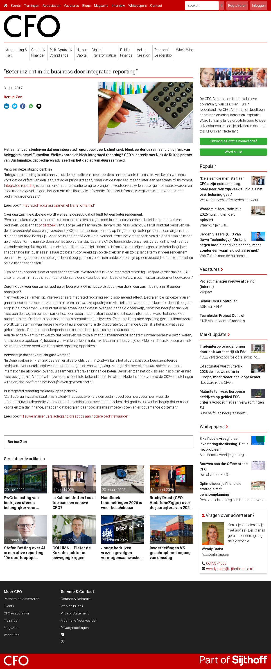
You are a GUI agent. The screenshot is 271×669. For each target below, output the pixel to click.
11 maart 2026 (16, 540)
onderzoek (47, 225)
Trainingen (31, 6)
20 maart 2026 (113, 490)
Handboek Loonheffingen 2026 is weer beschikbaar (121, 502)
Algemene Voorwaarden (79, 621)
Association (51, 6)
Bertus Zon (13, 97)
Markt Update (213, 334)
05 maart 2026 (65, 540)
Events (16, 6)
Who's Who (184, 50)
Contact (156, 6)
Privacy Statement (75, 613)
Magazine (101, 6)
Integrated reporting (19, 185)
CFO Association (16, 613)
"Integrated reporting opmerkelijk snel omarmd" (57, 205)
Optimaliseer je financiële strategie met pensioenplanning (220, 489)
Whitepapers (137, 6)
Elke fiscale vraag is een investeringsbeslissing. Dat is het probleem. (224, 444)
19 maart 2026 (162, 490)
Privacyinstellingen (75, 628)
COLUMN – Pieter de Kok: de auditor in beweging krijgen (71, 553)
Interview (118, 6)
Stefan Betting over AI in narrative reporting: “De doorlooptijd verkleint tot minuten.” (24, 553)
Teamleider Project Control (222, 315)
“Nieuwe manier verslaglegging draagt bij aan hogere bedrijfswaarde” (74, 416)
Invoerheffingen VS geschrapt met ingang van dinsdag (170, 553)
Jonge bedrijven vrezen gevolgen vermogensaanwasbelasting (122, 553)
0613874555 (216, 563)
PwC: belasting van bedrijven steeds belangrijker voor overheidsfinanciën (21, 502)
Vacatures (71, 6)
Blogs (86, 6)
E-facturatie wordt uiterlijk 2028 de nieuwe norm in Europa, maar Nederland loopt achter (230, 371)
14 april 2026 (63, 490)
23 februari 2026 (115, 540)
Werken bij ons (72, 606)
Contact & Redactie (76, 599)
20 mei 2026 (15, 490)
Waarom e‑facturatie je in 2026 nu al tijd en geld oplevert (221, 214)
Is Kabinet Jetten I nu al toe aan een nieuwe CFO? (74, 502)
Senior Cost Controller (218, 301)
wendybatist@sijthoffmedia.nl (229, 569)
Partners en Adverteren (21, 599)
